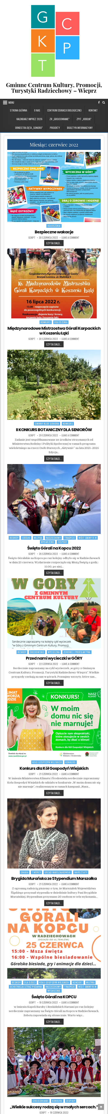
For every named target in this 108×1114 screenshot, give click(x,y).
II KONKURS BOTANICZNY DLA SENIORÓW (54, 430)
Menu (11, 102)
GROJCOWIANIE (40, 1100)
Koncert (78, 982)
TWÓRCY (36, 872)
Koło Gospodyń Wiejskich (47, 762)
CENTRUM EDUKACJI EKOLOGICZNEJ (64, 110)
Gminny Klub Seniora (47, 423)
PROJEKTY (55, 128)
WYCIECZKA (54, 652)
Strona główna (18, 110)
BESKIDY (14, 537)
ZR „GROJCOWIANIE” (59, 119)
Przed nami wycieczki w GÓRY (54, 658)
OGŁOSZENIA (54, 225)
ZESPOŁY (62, 542)
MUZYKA (38, 537)
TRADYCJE (69, 537)
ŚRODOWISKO (37, 652)
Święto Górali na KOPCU (53, 997)
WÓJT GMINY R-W (88, 537)
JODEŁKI (26, 537)
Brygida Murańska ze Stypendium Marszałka (54, 878)
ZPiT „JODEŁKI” (84, 119)
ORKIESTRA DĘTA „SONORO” (29, 128)
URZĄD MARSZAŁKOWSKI (58, 872)
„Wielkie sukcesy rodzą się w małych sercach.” (54, 1107)
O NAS (37, 110)
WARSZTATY (80, 872)
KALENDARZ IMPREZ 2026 (29, 119)
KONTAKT (93, 110)
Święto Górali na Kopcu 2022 (54, 548)
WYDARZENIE (47, 542)
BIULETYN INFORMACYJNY (80, 128)
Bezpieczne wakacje (54, 232)
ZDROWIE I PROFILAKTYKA (76, 652)
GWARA (24, 872)
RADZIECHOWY (53, 537)
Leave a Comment (70, 237)
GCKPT (31, 237)
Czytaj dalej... (55, 243)
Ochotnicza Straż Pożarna (26, 986)
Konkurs (46, 322)
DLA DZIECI (30, 982)
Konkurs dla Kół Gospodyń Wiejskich (54, 768)
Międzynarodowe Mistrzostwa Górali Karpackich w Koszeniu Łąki (54, 330)
